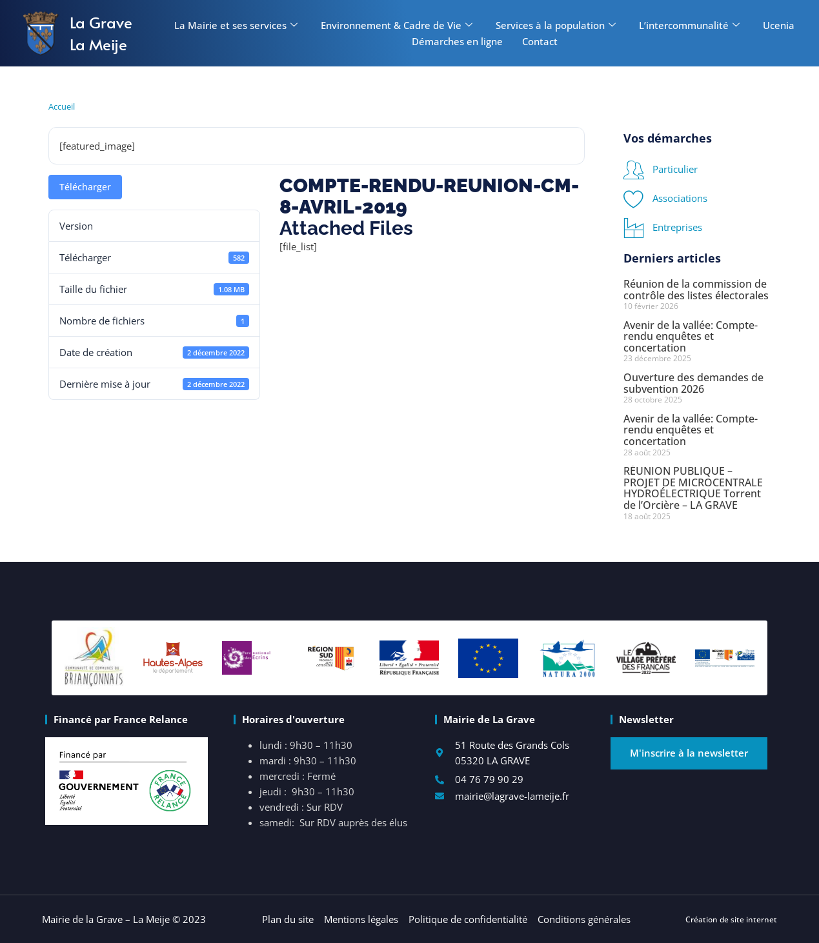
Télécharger (85, 187)
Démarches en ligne (457, 41)
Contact (540, 41)
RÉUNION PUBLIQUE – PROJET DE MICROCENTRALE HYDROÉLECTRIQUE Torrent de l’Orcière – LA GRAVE (693, 488)
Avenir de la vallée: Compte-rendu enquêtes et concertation (690, 336)
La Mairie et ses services (236, 25)
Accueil (61, 106)
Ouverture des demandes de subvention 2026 (693, 383)
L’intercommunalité (689, 25)
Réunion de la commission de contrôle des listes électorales (696, 290)
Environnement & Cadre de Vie (396, 25)
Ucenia (778, 25)
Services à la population (556, 25)
